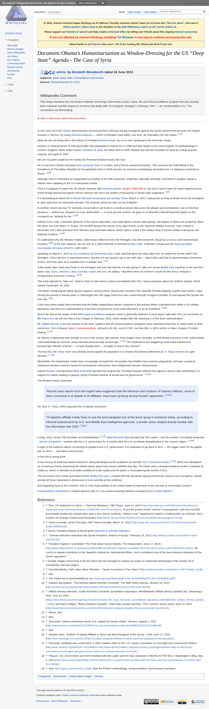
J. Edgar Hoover (174, 351)
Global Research (60, 82)
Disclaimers (75, 701)
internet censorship (186, 31)
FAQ (9, 78)
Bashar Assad (107, 140)
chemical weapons (81, 134)
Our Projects (13, 60)
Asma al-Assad (85, 165)
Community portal (16, 63)
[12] (122, 341)
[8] (78, 274)
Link (74, 82)
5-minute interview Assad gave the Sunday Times (99, 198)
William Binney (50, 323)
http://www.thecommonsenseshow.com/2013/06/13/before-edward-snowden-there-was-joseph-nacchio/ (106, 608)
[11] (48, 331)
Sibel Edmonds (115, 437)
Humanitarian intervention (89, 77)
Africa (174, 271)
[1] (179, 134)
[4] (75, 215)
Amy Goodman (81, 253)
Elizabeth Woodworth (88, 72)
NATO (69, 248)
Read (122, 12)
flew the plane (175, 23)
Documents (59, 676)
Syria (56, 77)
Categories (44, 676)
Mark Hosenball (82, 370)
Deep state (66, 77)
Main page (12, 45)
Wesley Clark (134, 243)
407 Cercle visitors (162, 27)
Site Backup (13, 70)
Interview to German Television (112, 530)
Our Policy (12, 56)
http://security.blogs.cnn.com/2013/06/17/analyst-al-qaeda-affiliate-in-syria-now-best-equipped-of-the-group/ (108, 638)
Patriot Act (48, 318)
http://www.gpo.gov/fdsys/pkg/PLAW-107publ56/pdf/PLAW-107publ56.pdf (131, 578)
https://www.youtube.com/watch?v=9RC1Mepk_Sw (169, 569)
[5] (61, 233)
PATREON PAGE (13, 33)
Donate (11, 74)
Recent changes (15, 49)
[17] (101, 436)
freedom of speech (77, 31)
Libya (73, 271)
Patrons (96, 44)
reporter (117, 188)
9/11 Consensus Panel (156, 462)
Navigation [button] (13, 40)
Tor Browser (125, 37)
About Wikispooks (16, 52)
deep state (64, 351)
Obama (66, 130)
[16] (83, 425)
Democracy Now (103, 253)
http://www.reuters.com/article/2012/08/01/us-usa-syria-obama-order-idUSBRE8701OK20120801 (102, 625)
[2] (48, 172)
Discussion (54, 12)
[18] (190, 440)
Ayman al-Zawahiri (50, 441)
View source (134, 12)
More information (88, 3)
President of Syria (92, 150)
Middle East (167, 267)
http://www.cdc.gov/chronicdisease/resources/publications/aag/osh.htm (138, 517)
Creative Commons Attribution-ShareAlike (80, 695)
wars (107, 475)
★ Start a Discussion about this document (61, 118)
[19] (172, 461)
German (107, 188)
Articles (99, 676)
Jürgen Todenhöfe (132, 188)
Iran (104, 271)
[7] (104, 261)
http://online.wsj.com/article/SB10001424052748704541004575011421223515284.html (97, 587)
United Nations (162, 491)
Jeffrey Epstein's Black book (79, 27)
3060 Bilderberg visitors (135, 27)
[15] (168, 395)
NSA (111, 105)
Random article (14, 67)
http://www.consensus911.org (72, 668)
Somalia (82, 271)
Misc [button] (10, 91)
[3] (167, 192)
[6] (50, 243)
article (61, 72)
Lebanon (64, 271)
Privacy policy (43, 701)
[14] (147, 374)
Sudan (92, 271)
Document (39, 12)
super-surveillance (94, 314)
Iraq (47, 271)
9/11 (183, 105)
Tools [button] (11, 84)
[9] (50, 298)
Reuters (50, 370)
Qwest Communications (82, 328)
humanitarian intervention (54, 491)
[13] (50, 355)
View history (150, 12)
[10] (163, 308)
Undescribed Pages (80, 676)
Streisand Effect (117, 31)
